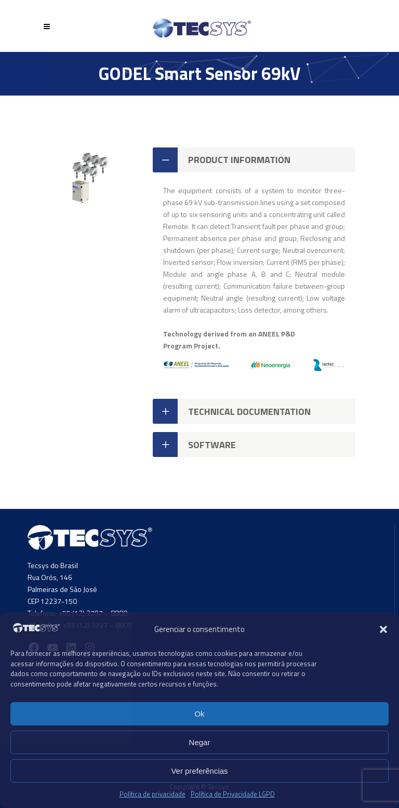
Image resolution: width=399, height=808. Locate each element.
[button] (383, 629)
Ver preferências (199, 770)
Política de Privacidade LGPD (233, 794)
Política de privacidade (152, 794)
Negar (199, 742)
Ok (199, 713)
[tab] (254, 159)
